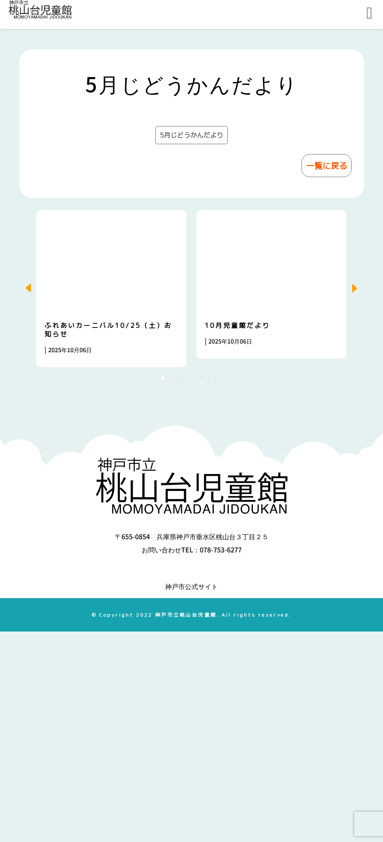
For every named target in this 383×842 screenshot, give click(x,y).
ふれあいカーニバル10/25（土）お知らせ (108, 540)
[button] (357, 499)
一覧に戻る (326, 376)
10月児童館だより (237, 535)
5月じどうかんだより (191, 345)
